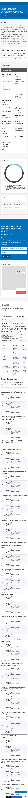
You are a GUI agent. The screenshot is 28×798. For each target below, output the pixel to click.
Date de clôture (19, 128)
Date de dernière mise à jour (6, 143)
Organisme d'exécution (18, 107)
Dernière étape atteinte (19, 137)
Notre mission (4, 3)
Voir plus (16, 43)
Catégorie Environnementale (19, 122)
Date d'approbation (20, 91)
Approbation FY (19, 115)
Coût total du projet (7, 107)
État (16, 74)
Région (4, 115)
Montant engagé (6, 121)
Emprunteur (18, 79)
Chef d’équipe (5, 79)
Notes (3, 149)
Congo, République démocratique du (6, 88)
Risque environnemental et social (7, 129)
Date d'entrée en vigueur (6, 101)
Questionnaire (21, 792)
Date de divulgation (20, 86)
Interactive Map (21, 292)
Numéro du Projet (6, 74)
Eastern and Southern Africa (7, 118)
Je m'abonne (6, 256)
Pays (3, 86)
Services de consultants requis (7, 137)
